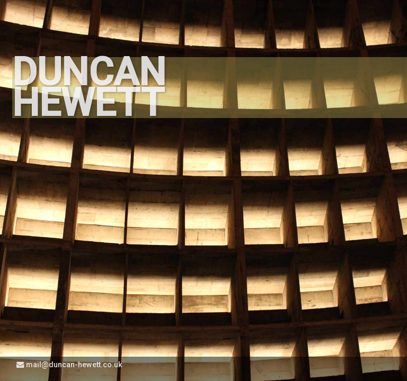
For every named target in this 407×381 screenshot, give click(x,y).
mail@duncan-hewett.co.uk (69, 364)
